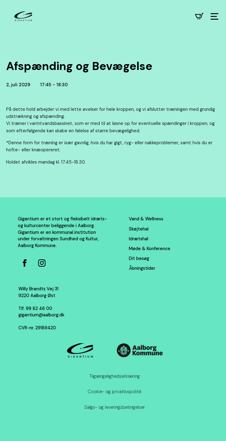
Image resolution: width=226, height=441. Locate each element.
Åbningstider (142, 268)
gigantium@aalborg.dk (41, 315)
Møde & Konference (149, 248)
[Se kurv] (199, 16)
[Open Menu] (214, 16)
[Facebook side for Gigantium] (24, 263)
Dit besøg (139, 258)
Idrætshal (138, 239)
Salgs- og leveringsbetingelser (114, 407)
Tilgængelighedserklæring (114, 376)
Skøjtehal (139, 229)
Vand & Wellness (146, 219)
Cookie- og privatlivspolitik (115, 391)
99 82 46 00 (39, 308)
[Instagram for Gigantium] (42, 263)
